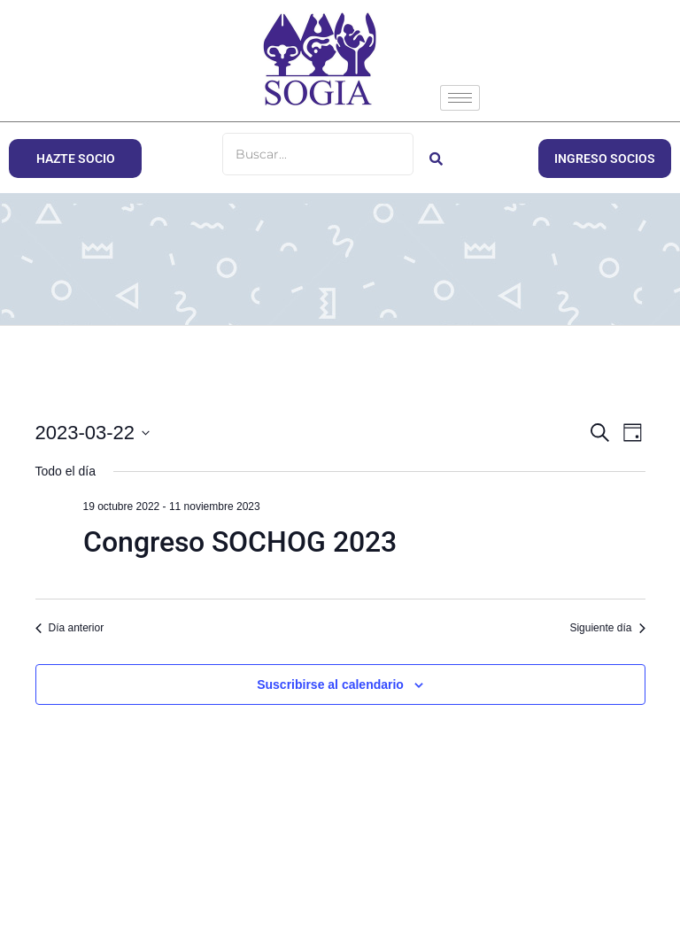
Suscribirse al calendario (330, 684)
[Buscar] (317, 154)
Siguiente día (607, 628)
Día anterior (69, 628)
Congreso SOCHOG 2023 (240, 542)
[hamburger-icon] (460, 98)
